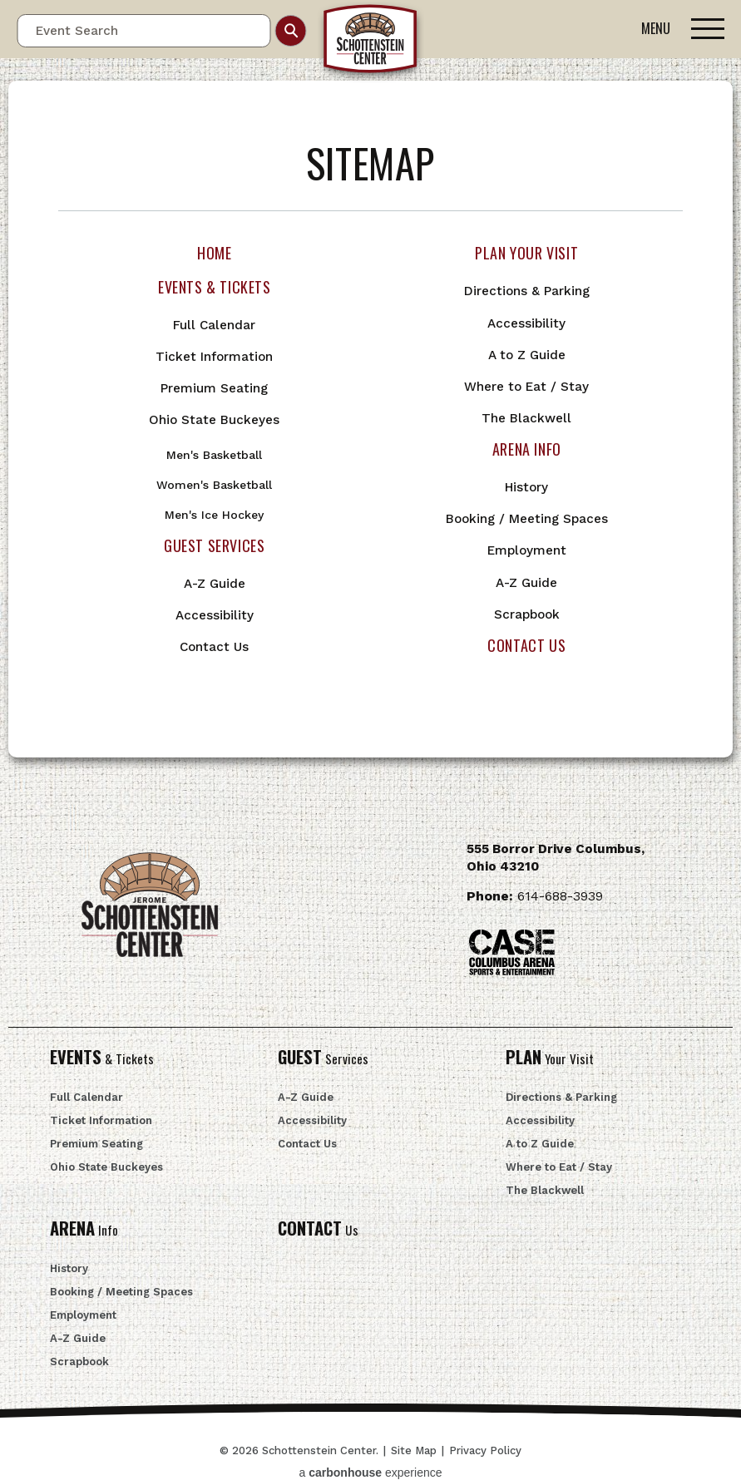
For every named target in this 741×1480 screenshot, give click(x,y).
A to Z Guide (527, 355)
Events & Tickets (214, 287)
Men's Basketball (214, 454)
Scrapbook (527, 614)
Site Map (414, 1450)
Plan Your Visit (526, 253)
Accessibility (214, 615)
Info (84, 1230)
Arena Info (526, 449)
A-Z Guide (214, 583)
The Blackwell (526, 418)
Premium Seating (214, 388)
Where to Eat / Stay (526, 386)
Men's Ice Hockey (214, 514)
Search (291, 31)
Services (323, 1058)
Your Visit (550, 1058)
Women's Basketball (214, 484)
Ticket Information (214, 356)
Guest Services (214, 545)
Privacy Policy (485, 1450)
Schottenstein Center (371, 42)
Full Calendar (214, 325)
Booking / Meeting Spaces (527, 518)
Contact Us (214, 646)
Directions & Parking (527, 291)
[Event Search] (144, 30)
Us (318, 1230)
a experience (370, 1472)
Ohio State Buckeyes (214, 419)
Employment (526, 550)
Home (214, 253)
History (526, 487)
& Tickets (102, 1058)
